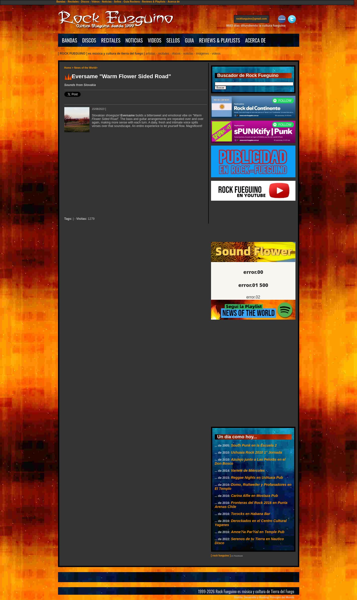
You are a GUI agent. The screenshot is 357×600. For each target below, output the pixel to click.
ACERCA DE (255, 40)
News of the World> (85, 67)
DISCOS (89, 40)
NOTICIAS (134, 40)
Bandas (60, 1)
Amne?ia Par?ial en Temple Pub (257, 532)
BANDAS (69, 40)
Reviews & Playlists (153, 1)
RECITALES (111, 40)
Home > (68, 67)
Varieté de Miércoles (248, 470)
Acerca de (174, 1)
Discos (85, 1)
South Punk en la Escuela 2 (254, 445)
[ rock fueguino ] (221, 555)
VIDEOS (154, 40)
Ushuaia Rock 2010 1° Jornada (256, 452)
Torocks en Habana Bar (250, 514)
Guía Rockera (132, 1)
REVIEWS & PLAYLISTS (219, 40)
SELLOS (173, 40)
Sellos (117, 1)
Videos (95, 1)
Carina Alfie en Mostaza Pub (254, 496)
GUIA (189, 40)
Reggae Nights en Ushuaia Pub (257, 478)
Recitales (73, 1)
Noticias (107, 1)
